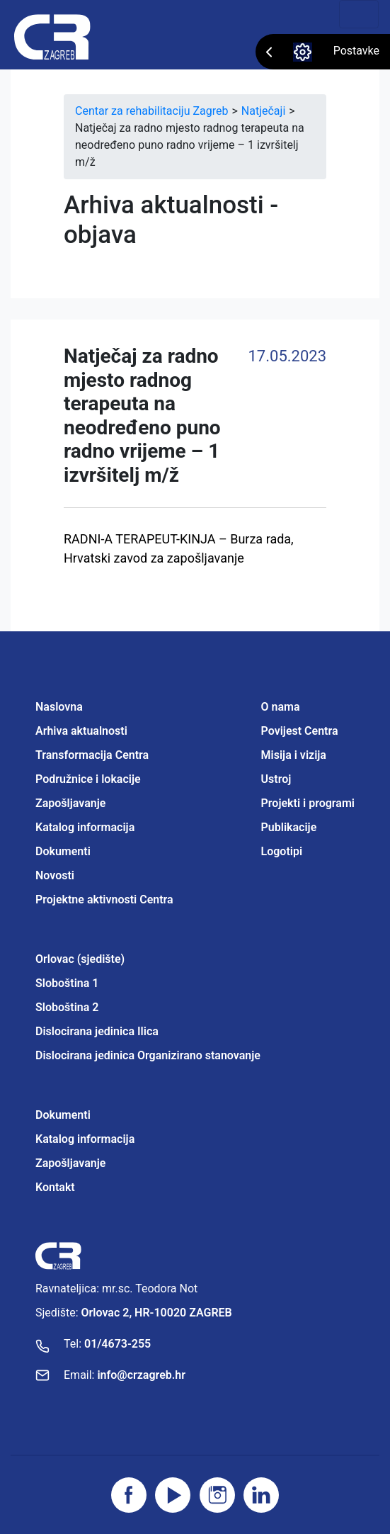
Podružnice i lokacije (88, 779)
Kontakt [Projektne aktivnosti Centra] (55, 1187)
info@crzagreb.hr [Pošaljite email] (141, 1375)
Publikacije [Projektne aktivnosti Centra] (289, 827)
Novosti (54, 875)
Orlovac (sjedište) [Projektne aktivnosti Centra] (80, 959)
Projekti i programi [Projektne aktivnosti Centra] (308, 803)
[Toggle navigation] (359, 14)
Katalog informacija (84, 827)
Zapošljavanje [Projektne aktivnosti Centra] (70, 1163)
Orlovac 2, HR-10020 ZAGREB (156, 1312)
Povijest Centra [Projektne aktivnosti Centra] (299, 731)
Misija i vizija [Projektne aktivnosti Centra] (293, 755)
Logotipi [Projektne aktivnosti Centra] (282, 851)
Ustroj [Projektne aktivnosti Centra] (276, 779)
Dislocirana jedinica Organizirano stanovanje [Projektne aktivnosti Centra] (147, 1055)
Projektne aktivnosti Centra (104, 899)
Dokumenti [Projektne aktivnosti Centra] (63, 1115)
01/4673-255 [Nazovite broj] (117, 1343)
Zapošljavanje (70, 803)
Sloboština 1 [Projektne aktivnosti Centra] (66, 983)
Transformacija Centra (92, 755)
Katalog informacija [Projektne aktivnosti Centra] (84, 1139)
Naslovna (59, 707)
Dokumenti (63, 851)
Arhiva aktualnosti (81, 731)
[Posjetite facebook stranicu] (129, 1495)
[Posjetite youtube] (172, 1495)
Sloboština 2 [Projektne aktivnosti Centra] (66, 1007)
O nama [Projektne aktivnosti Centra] (280, 707)
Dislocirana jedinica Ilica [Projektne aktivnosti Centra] (97, 1031)
